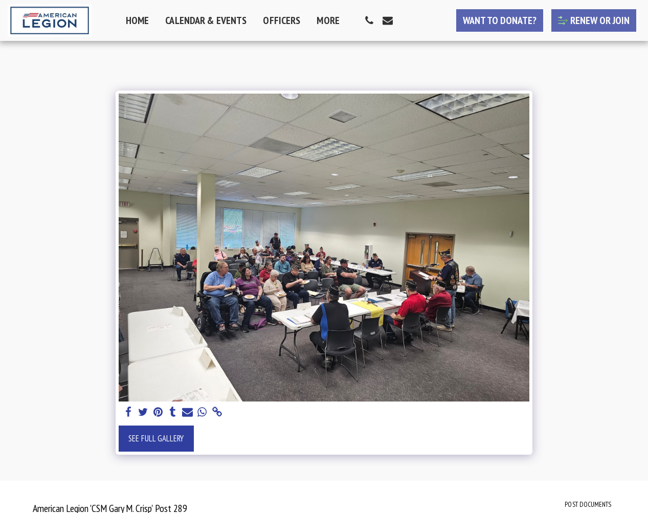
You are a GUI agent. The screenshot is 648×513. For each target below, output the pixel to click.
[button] (369, 20)
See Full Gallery (156, 438)
